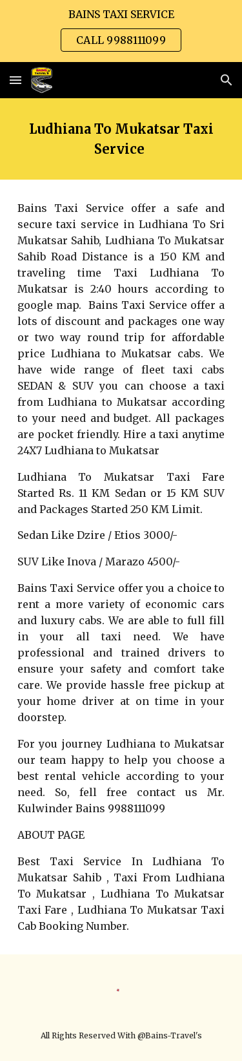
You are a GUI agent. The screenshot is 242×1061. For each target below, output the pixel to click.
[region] (121, 31)
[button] (15, 80)
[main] (121, 139)
